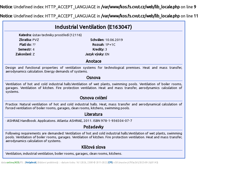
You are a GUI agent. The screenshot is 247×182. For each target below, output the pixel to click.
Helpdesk (30, 162)
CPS (110, 162)
